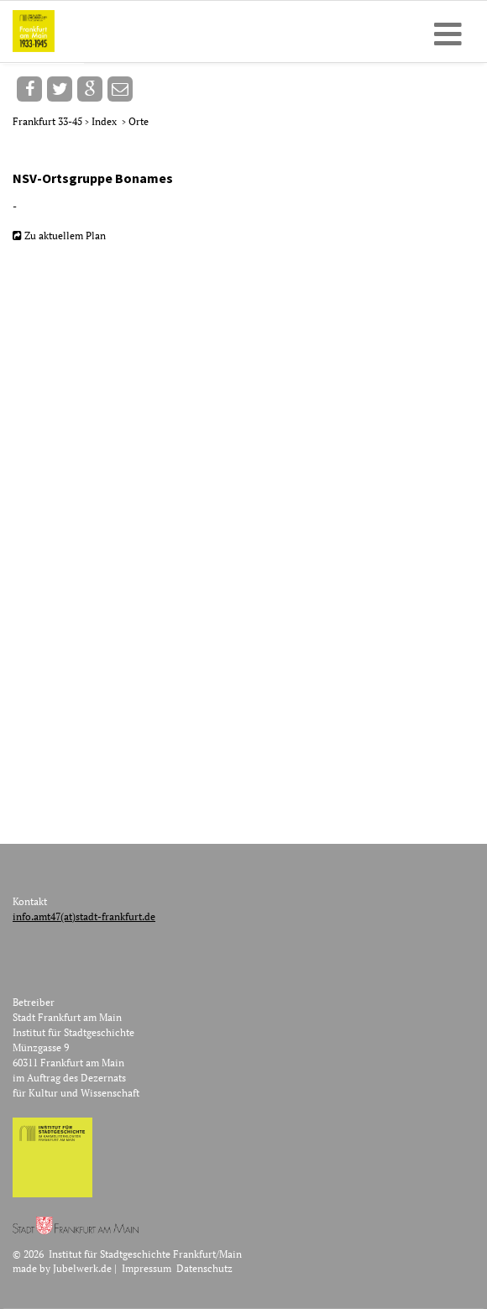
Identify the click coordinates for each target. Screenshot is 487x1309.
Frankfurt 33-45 (49, 121)
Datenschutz (204, 1268)
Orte (138, 121)
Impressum (146, 1268)
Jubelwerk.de (82, 1268)
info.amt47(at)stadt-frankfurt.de (84, 916)
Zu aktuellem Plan (65, 235)
